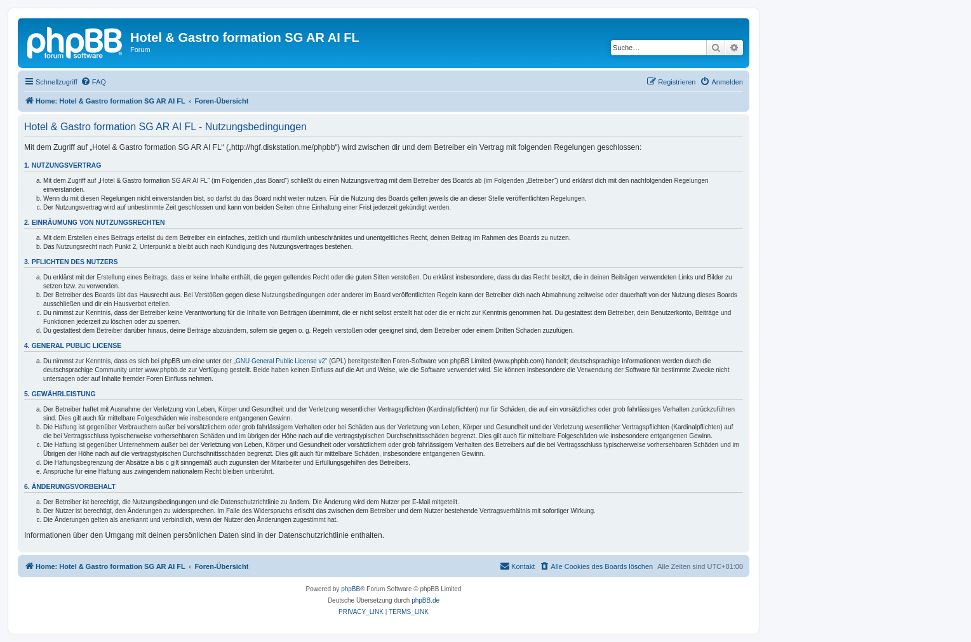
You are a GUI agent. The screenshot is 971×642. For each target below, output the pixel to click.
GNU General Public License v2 (280, 361)
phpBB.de (425, 600)
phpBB (350, 588)
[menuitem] (93, 82)
